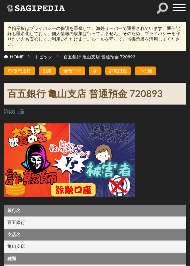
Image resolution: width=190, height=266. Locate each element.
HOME (17, 56)
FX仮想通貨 (19, 71)
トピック (43, 56)
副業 (47, 71)
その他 (145, 71)
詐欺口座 (118, 71)
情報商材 (72, 71)
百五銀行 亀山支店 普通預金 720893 (99, 56)
